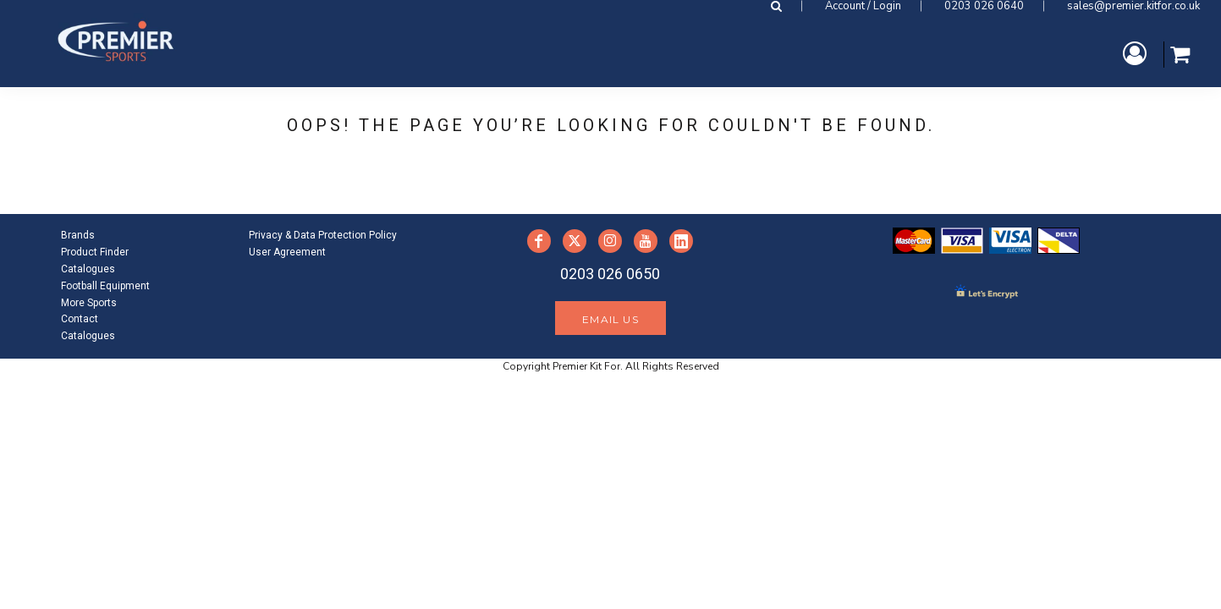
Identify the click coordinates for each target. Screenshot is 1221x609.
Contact (79, 319)
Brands (78, 235)
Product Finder (95, 252)
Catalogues (88, 269)
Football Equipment (105, 286)
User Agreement (287, 252)
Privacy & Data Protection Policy (323, 235)
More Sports (89, 303)
